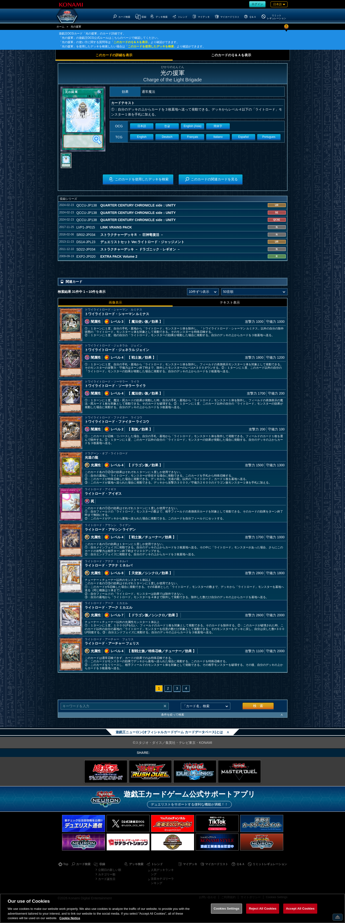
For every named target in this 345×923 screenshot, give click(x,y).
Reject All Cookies (262, 908)
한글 (167, 126)
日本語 (141, 126)
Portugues (269, 137)
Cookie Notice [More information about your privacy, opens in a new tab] (69, 918)
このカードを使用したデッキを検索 (151, 46)
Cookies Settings (226, 908)
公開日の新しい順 (109, 870)
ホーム (60, 26)
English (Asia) (192, 126)
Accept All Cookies (300, 908)
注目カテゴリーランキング (162, 881)
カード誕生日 (106, 879)
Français (192, 137)
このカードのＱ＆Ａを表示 (130, 42)
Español (243, 137)
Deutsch (167, 137)
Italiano (218, 137)
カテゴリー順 (106, 874)
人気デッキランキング (162, 872)
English (141, 137)
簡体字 (218, 126)
